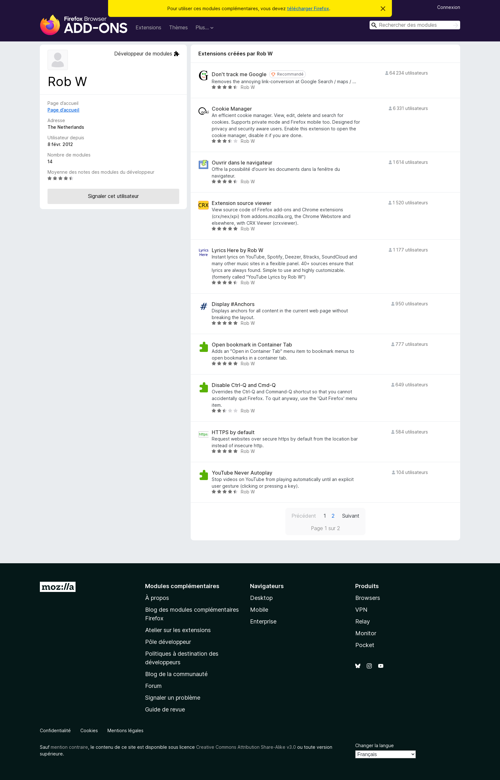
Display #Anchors (233, 304)
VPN (361, 609)
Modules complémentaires (182, 586)
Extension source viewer (241, 203)
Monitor (365, 633)
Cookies (89, 730)
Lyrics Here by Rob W (237, 250)
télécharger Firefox (308, 8)
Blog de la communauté (176, 674)
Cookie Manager (232, 109)
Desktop (261, 597)
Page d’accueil (63, 110)
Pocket (364, 645)
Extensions (148, 27)
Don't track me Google (239, 74)
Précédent (303, 516)
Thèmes (178, 27)
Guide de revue (165, 709)
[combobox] (415, 25)
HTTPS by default (233, 432)
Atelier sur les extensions (178, 630)
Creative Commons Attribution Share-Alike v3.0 (246, 747)
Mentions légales (125, 730)
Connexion (448, 7)
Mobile (259, 609)
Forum (153, 685)
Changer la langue (374, 745)
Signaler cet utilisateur (113, 196)
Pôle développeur (168, 641)
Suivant (350, 516)
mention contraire (69, 747)
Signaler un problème (172, 697)
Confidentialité (55, 730)
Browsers (367, 597)
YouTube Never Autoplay (242, 473)
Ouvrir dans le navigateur (242, 163)
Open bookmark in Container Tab (252, 345)
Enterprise (263, 621)
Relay (362, 621)
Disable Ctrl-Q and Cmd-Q (244, 385)
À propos (157, 597)
